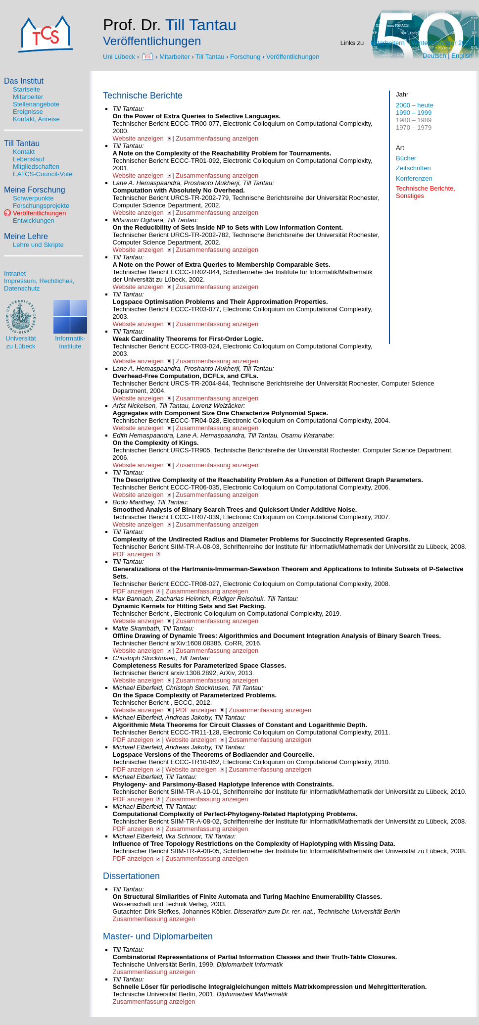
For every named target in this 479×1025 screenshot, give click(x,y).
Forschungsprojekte (41, 205)
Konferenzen (414, 178)
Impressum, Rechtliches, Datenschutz (39, 284)
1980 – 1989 (413, 120)
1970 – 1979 (413, 127)
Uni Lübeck (120, 56)
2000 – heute (414, 105)
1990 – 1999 (413, 112)
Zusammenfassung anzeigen (217, 138)
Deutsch (434, 55)
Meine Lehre (26, 236)
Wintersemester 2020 (442, 43)
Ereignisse (28, 111)
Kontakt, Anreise (36, 119)
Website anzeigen (138, 138)
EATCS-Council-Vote (42, 174)
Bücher (406, 158)
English (462, 55)
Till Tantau (210, 56)
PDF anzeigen (133, 554)
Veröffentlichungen (292, 56)
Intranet (15, 273)
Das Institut (24, 81)
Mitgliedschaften (36, 166)
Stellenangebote (36, 104)
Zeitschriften (413, 168)
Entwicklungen (33, 220)
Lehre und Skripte (38, 244)
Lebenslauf (29, 159)
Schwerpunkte (33, 198)
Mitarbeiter (174, 56)
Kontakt (24, 151)
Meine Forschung (34, 190)
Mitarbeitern (388, 43)
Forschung (245, 56)
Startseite (26, 89)
